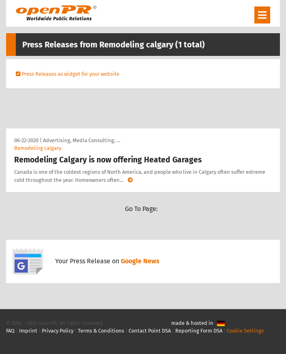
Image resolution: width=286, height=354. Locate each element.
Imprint (28, 331)
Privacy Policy (57, 331)
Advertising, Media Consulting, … (81, 140)
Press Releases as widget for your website (70, 74)
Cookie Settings (245, 331)
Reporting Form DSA (198, 331)
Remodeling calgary (37, 148)
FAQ (10, 331)
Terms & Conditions (101, 331)
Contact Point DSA (150, 331)
